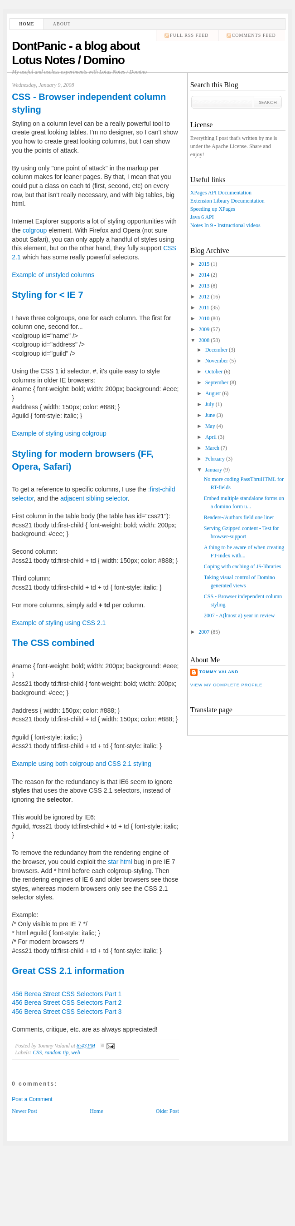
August (213, 393)
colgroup (35, 230)
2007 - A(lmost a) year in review (239, 615)
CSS (37, 1052)
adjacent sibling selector (94, 498)
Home (26, 23)
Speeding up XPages (212, 209)
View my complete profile (226, 685)
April (211, 437)
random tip (56, 1052)
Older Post (167, 1111)
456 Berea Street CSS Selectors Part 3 (66, 1011)
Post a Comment (32, 1099)
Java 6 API (202, 217)
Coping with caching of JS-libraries (242, 566)
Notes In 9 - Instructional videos (225, 225)
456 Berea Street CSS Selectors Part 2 (66, 1002)
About (62, 23)
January (213, 470)
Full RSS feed (189, 35)
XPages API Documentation (220, 192)
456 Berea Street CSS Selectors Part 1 (66, 994)
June (210, 415)
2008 (203, 340)
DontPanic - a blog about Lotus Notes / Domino (76, 53)
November (216, 360)
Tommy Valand (219, 672)
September (216, 382)
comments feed (254, 35)
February (215, 459)
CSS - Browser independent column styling (89, 103)
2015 (203, 264)
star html (120, 861)
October (214, 371)
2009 (203, 329)
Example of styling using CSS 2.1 (59, 622)
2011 (203, 307)
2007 (203, 632)
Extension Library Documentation (227, 201)
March (212, 448)
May (210, 426)
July (209, 404)
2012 (203, 296)
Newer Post (24, 1111)
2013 (203, 286)
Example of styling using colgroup (59, 433)
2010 (203, 318)
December (216, 350)
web (75, 1052)
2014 (203, 275)
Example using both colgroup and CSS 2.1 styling (81, 763)
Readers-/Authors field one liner (239, 517)
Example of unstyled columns (53, 274)
